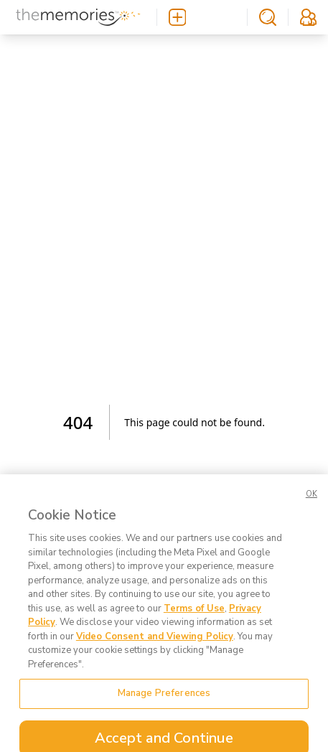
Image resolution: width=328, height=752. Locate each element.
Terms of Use (194, 622)
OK (311, 509)
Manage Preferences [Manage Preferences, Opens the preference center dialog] (164, 708)
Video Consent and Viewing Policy (154, 650)
